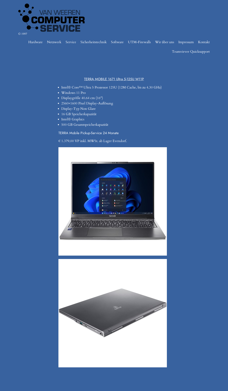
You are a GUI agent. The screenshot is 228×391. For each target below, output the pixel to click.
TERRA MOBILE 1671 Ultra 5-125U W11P (114, 78)
